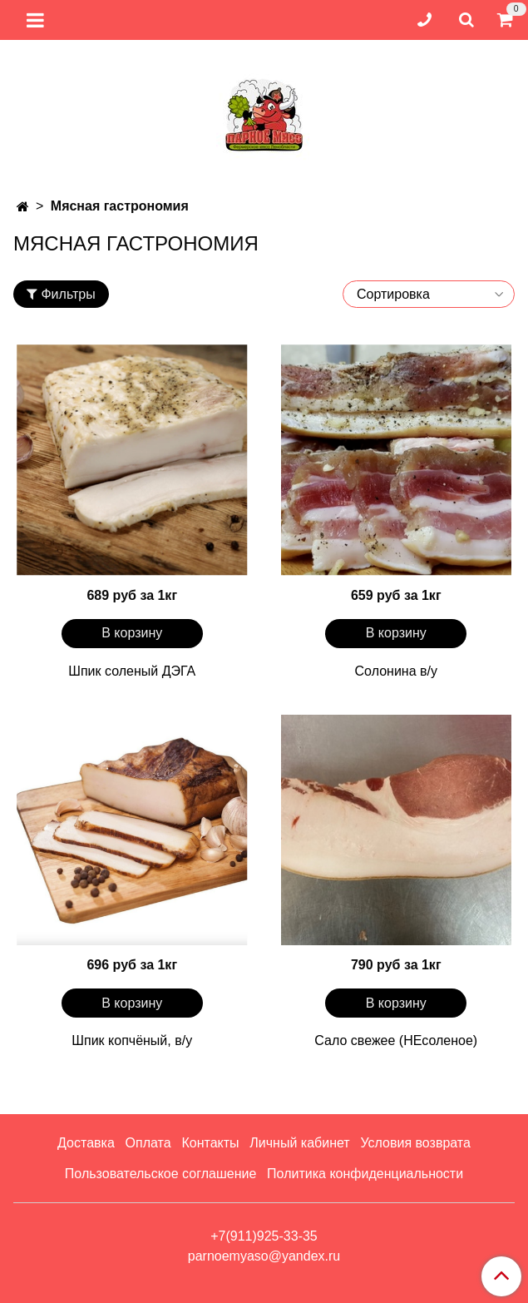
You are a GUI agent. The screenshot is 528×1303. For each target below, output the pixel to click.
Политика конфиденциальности (365, 1174)
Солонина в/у (396, 671)
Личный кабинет (299, 1143)
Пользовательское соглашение (160, 1174)
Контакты (210, 1143)
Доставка (86, 1143)
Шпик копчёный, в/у (132, 1040)
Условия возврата (415, 1143)
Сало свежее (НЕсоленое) (395, 1040)
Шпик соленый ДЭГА (131, 671)
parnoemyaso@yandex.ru (264, 1256)
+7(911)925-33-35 (264, 1236)
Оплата (148, 1143)
